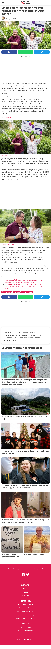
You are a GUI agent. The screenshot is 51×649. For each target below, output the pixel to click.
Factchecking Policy (25, 604)
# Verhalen (29, 292)
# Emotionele (7, 292)
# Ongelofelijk (18, 292)
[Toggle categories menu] (2, 2)
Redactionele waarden (25, 611)
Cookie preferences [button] (25, 631)
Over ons (25, 589)
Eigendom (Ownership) (25, 615)
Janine (11, 17)
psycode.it (25, 595)
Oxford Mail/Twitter (6, 155)
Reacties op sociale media (25, 618)
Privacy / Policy (25, 627)
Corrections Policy (25, 608)
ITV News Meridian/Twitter (7, 244)
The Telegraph (7, 117)
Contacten (25, 592)
